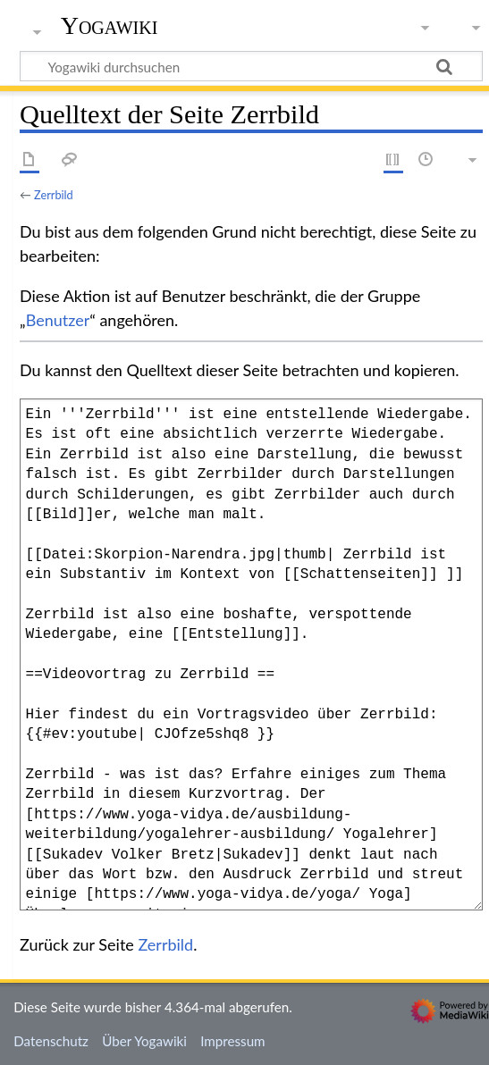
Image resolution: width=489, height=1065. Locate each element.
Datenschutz (51, 1041)
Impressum (233, 1041)
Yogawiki (109, 25)
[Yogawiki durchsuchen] (251, 66)
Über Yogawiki (144, 1041)
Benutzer (58, 320)
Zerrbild (53, 195)
